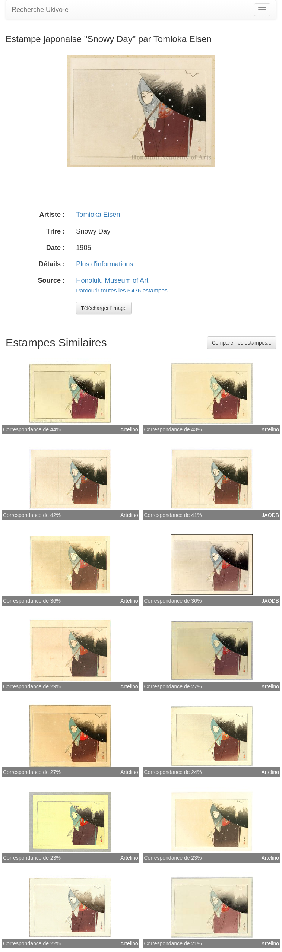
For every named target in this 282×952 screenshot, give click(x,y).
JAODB (270, 515)
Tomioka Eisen (98, 214)
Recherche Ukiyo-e (40, 9)
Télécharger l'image (104, 308)
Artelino (129, 429)
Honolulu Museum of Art (112, 280)
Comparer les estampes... (242, 343)
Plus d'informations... (107, 264)
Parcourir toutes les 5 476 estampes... (124, 290)
